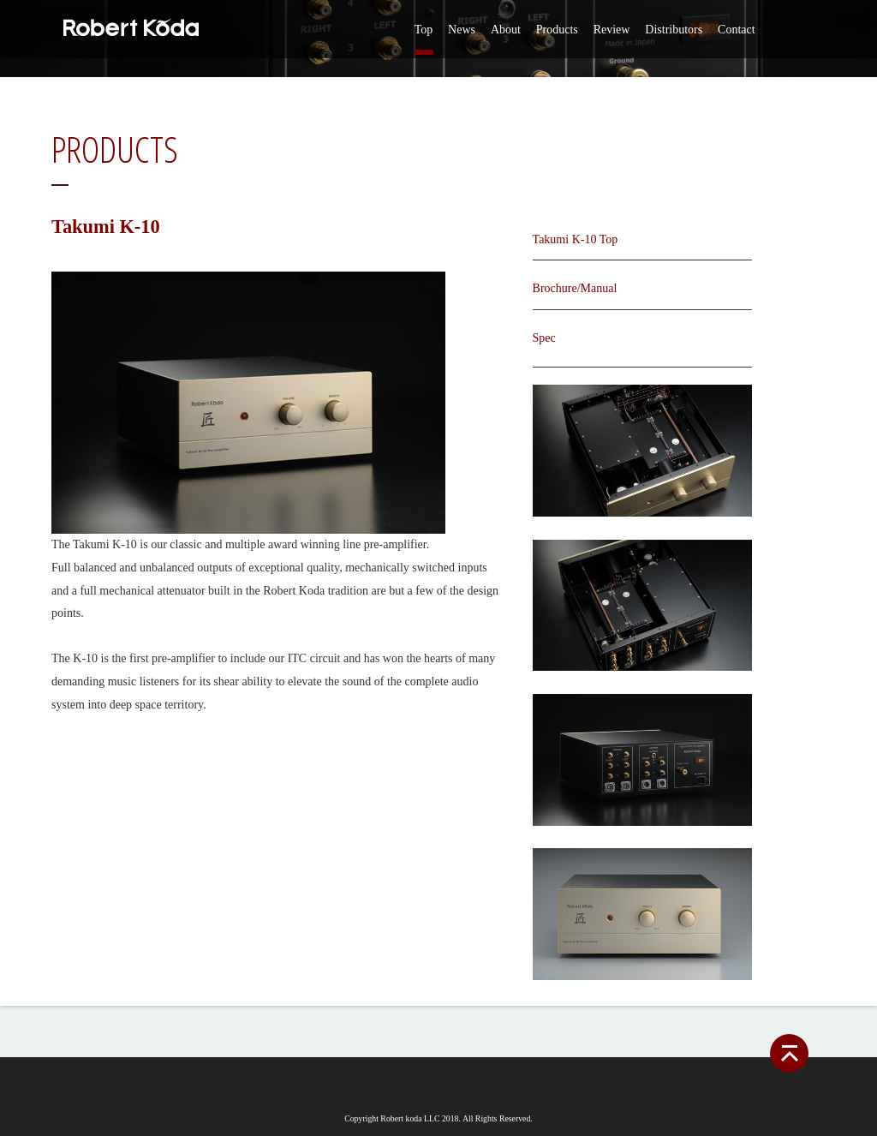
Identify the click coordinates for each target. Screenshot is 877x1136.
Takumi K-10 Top (575, 239)
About (506, 29)
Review (612, 29)
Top (424, 29)
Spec (544, 338)
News (461, 29)
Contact (736, 29)
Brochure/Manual (575, 288)
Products (557, 29)
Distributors (673, 29)
